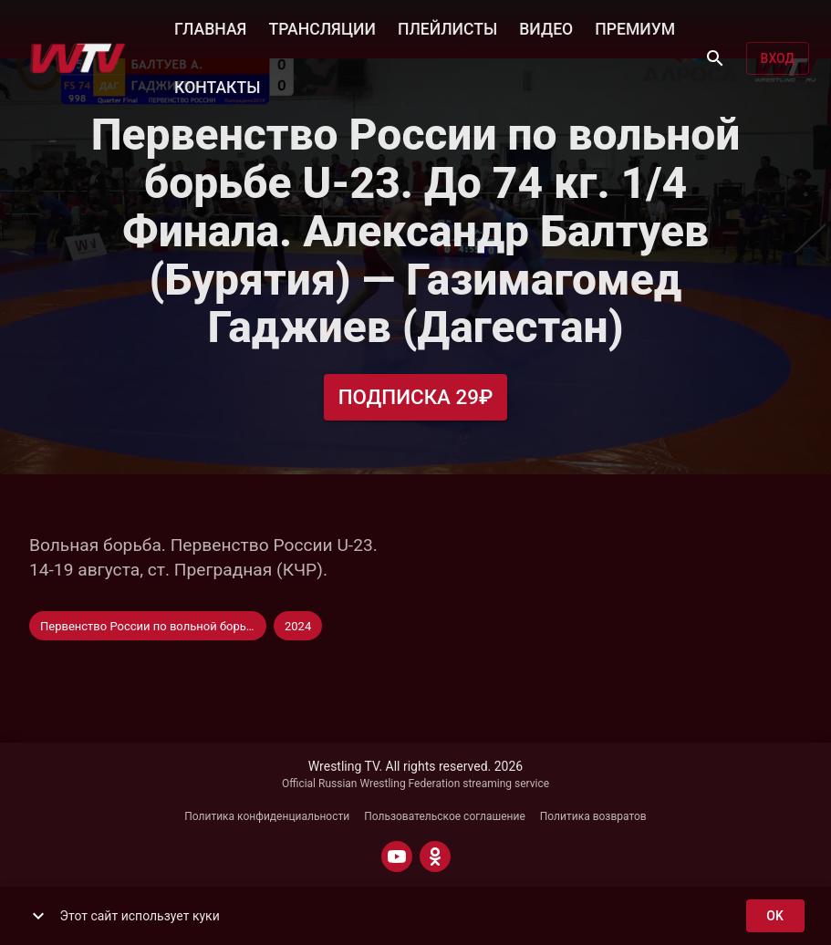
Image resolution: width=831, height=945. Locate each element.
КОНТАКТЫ (217, 85)
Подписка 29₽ (416, 397)
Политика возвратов (593, 816)
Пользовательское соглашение (444, 816)
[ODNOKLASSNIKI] (435, 856)
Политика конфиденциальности (266, 816)
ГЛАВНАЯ (210, 27)
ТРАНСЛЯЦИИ (321, 27)
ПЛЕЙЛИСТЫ (447, 27)
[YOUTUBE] (396, 856)
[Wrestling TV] (78, 58)
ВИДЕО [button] (546, 27)
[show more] (38, 916)
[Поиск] (715, 58)
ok (775, 916)
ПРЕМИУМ (635, 27)
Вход (777, 59)
